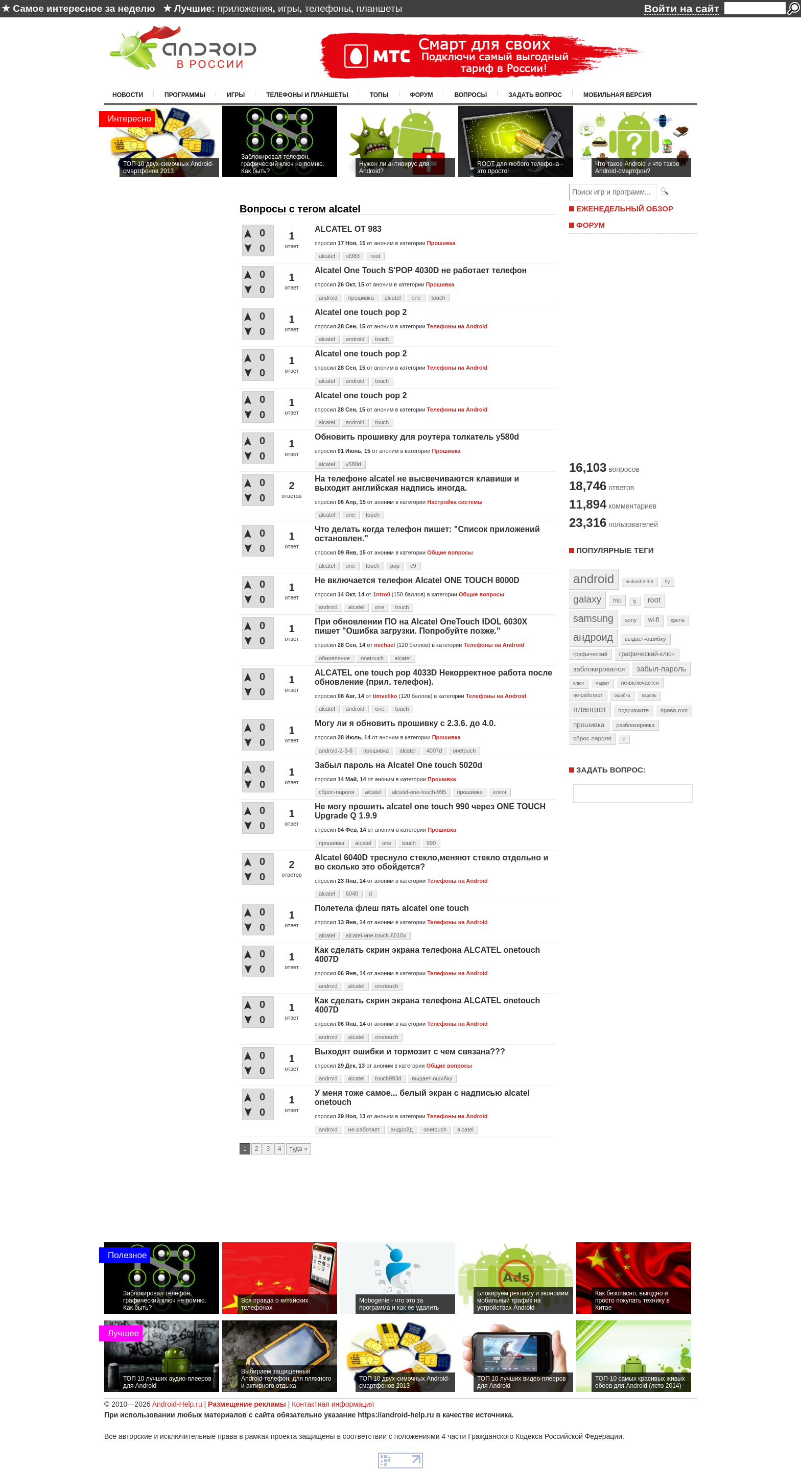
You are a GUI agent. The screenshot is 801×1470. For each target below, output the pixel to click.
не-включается (640, 683)
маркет (602, 683)
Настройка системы (454, 502)
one (415, 298)
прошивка (361, 298)
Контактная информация (333, 1404)
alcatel (327, 256)
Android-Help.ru (177, 1404)
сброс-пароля (337, 792)
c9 (413, 566)
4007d (434, 751)
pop (394, 566)
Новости (127, 95)
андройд (402, 1129)
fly (667, 581)
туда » (299, 1148)
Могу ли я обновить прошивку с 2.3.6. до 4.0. (405, 723)
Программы (184, 95)
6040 (352, 893)
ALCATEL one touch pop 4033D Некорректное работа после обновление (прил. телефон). (433, 677)
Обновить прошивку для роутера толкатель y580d (417, 436)
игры (288, 8)
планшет (589, 709)
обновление (334, 658)
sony (631, 620)
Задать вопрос (535, 95)
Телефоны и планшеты (307, 95)
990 (431, 843)
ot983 (353, 256)
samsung (593, 618)
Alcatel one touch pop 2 (361, 312)
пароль (649, 695)
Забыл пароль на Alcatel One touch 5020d (398, 765)
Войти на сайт (681, 8)
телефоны (327, 8)
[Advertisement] (630, 346)
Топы (379, 95)
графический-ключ (647, 654)
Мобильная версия (617, 95)
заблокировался (599, 669)
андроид (593, 637)
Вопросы (470, 95)
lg (634, 601)
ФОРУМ (590, 225)
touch (438, 298)
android (328, 298)
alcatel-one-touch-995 (419, 792)
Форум (421, 95)
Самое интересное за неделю (84, 8)
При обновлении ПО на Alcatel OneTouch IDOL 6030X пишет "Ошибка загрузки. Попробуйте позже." (421, 626)
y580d (353, 464)
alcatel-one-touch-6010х (376, 935)
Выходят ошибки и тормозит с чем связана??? (410, 1051)
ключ (499, 792)
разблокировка (635, 725)
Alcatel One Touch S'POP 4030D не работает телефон (421, 270)
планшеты (379, 8)
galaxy (587, 599)
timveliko (385, 696)
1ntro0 (381, 594)
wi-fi (653, 619)
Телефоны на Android (457, 326)
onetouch (372, 658)
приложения (245, 8)
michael (384, 645)
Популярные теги (614, 550)
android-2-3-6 (335, 751)
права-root (674, 710)
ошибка (622, 695)
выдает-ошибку (432, 1078)
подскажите (633, 710)
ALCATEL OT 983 (348, 229)
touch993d (388, 1078)
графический (590, 654)
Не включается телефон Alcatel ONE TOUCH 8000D (417, 580)
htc (617, 600)
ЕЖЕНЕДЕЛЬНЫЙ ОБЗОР (624, 208)
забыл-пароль (661, 669)
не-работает (364, 1129)
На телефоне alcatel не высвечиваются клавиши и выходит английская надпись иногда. (417, 483)
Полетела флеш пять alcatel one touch (392, 908)
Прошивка (441, 243)
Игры (236, 95)
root (375, 256)
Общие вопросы (450, 552)
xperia (678, 620)
